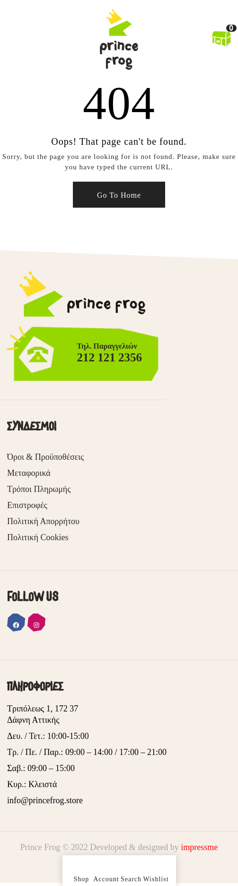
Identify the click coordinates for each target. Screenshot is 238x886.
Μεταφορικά (29, 473)
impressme (199, 847)
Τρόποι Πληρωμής (39, 489)
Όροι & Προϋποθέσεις (45, 457)
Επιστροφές (27, 505)
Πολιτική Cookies (37, 537)
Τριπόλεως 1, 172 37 (42, 708)
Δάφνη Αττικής (33, 720)
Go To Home (119, 195)
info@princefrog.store (45, 800)
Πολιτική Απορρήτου (43, 521)
